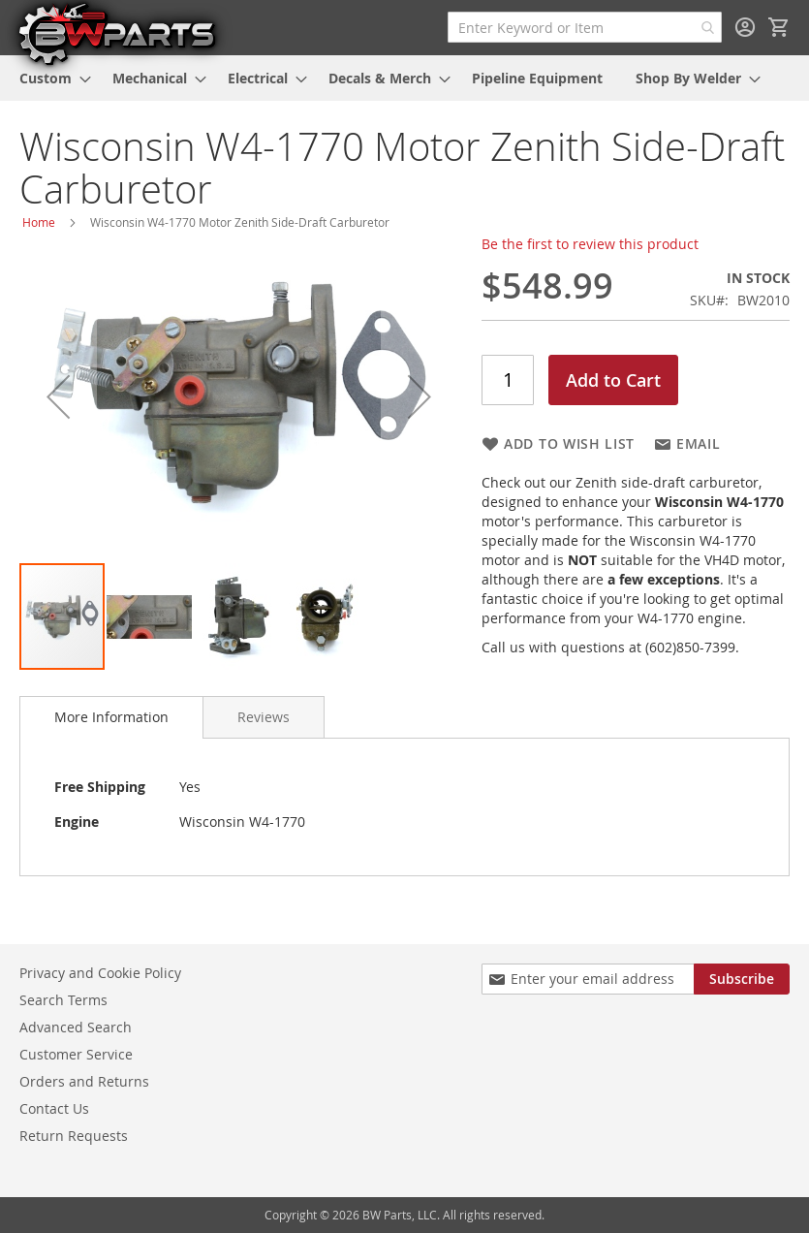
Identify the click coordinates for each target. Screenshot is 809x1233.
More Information (111, 717)
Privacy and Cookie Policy (100, 973)
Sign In (745, 27)
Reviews (263, 717)
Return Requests (73, 1135)
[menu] (404, 78)
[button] (58, 396)
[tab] (111, 717)
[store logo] (116, 33)
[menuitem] (49, 78)
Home (38, 222)
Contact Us (54, 1108)
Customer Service (76, 1054)
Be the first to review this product (590, 244)
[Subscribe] (742, 979)
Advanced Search (75, 1027)
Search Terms (63, 1000)
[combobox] (585, 27)
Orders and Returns (84, 1081)
